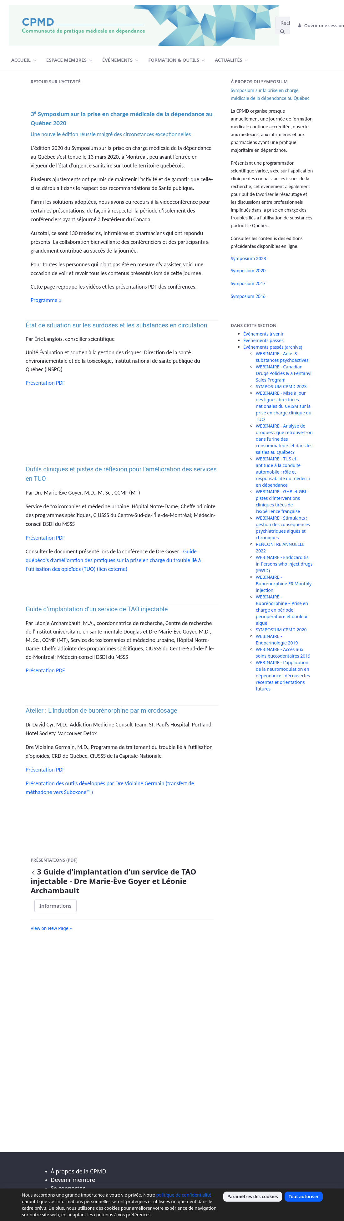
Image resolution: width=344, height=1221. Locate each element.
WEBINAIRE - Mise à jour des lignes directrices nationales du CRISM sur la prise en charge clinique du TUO (283, 406)
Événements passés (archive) (272, 347)
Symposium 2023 (248, 258)
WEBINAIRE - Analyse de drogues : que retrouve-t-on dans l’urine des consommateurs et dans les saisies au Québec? (284, 439)
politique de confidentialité (183, 1195)
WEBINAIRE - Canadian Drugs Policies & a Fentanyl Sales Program (283, 373)
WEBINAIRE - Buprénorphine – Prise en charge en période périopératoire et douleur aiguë (282, 610)
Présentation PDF (45, 382)
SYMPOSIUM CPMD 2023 (281, 386)
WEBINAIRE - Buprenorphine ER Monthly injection (283, 583)
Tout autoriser (304, 1196)
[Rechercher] (282, 23)
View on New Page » (51, 928)
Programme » (46, 300)
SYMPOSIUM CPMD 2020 (281, 630)
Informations (55, 905)
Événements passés (263, 340)
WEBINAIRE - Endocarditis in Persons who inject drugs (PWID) (284, 563)
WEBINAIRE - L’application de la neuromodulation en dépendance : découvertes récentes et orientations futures (283, 675)
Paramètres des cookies (252, 1196)
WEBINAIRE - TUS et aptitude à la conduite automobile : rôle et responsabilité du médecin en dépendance (283, 472)
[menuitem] (24, 60)
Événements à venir (263, 334)
